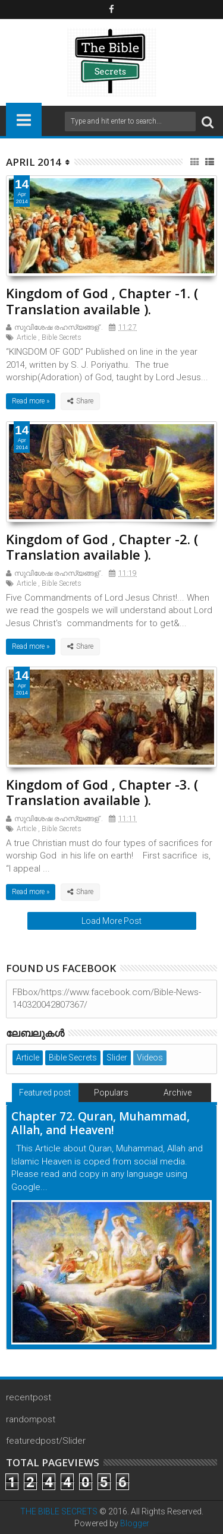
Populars (111, 1092)
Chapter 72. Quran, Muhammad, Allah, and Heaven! (100, 1123)
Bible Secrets (61, 337)
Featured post (45, 1092)
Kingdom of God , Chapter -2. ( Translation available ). (102, 546)
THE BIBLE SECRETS (59, 1511)
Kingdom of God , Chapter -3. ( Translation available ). (102, 792)
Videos (150, 1057)
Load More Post (111, 921)
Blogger (134, 1523)
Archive (177, 1092)
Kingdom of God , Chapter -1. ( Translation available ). (102, 300)
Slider (116, 1057)
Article (26, 337)
